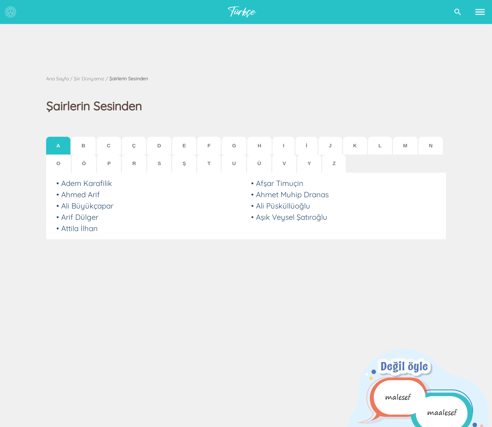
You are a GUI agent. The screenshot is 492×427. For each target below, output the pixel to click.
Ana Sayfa (57, 79)
